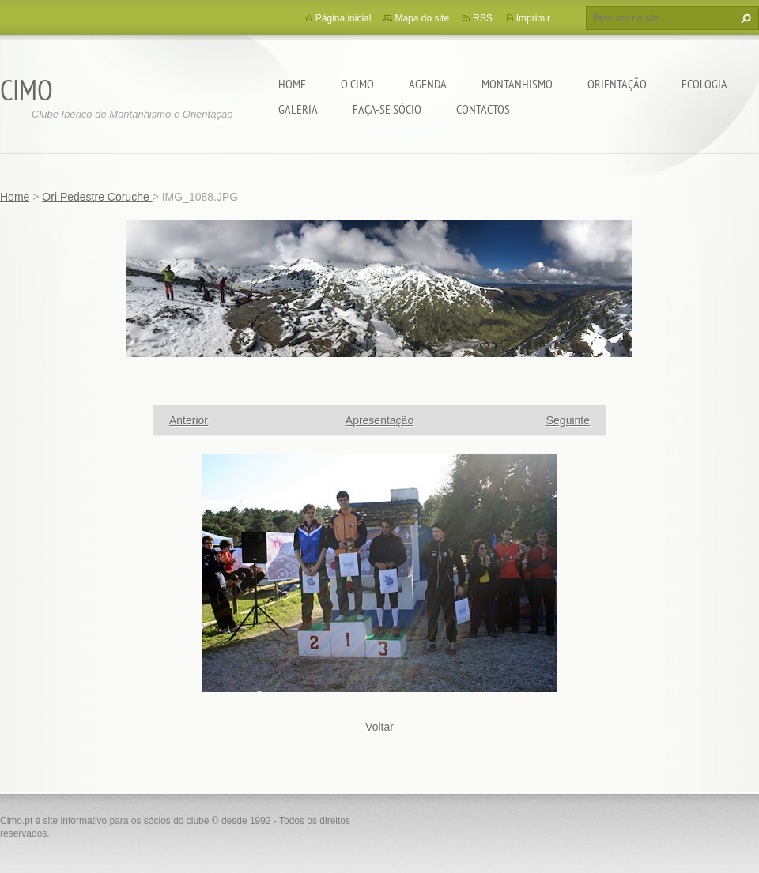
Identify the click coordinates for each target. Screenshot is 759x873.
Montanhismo (517, 84)
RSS (483, 18)
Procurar (744, 18)
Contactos (483, 109)
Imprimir (533, 18)
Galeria (298, 109)
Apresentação (379, 420)
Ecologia (704, 84)
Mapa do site (422, 18)
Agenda (428, 84)
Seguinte (568, 420)
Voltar (379, 727)
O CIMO (357, 84)
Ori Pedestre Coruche (97, 196)
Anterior (188, 420)
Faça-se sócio (387, 109)
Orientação (617, 84)
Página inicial (343, 18)
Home (292, 84)
